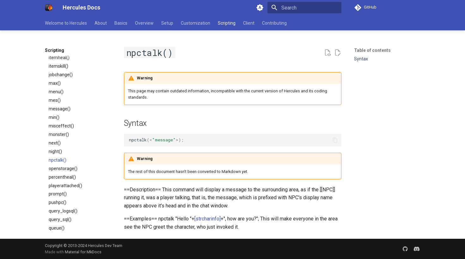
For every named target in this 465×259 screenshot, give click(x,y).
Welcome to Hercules (66, 23)
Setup (167, 23)
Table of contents (372, 50)
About (101, 23)
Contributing (274, 23)
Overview (144, 23)
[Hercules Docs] (48, 7)
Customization (195, 23)
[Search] (304, 7)
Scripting (227, 23)
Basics (120, 23)
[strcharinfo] (207, 219)
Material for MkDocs (83, 252)
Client (248, 23)
